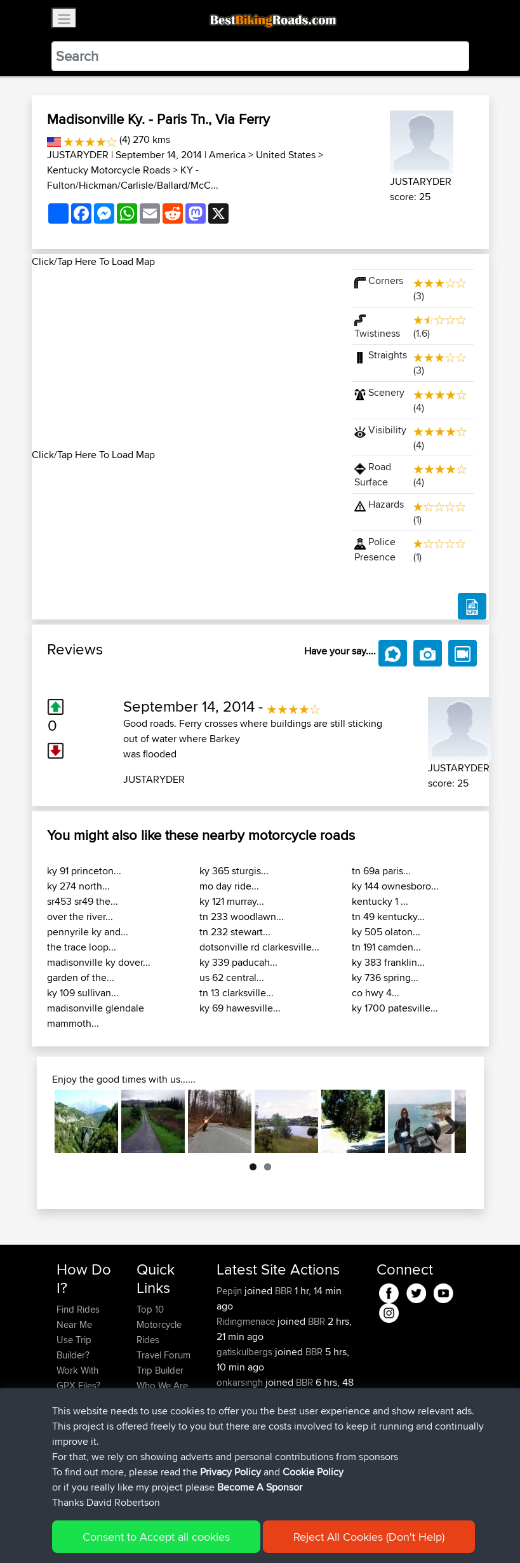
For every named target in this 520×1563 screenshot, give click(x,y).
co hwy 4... (375, 992)
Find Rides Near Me (78, 1316)
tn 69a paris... (381, 870)
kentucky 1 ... (380, 901)
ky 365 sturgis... (234, 870)
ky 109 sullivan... (83, 992)
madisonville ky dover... (98, 962)
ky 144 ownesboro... (395, 886)
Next (447, 1121)
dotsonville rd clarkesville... (259, 947)
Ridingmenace (247, 1321)
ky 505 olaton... (386, 931)
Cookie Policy (290, 1534)
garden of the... (80, 977)
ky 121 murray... (231, 901)
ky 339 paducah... (238, 962)
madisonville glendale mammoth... (95, 1016)
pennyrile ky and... (87, 931)
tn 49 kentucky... (388, 916)
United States (286, 154)
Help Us (153, 1416)
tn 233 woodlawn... (241, 916)
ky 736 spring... (385, 977)
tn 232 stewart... (234, 931)
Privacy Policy (227, 1534)
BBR (283, 1290)
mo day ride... (229, 886)
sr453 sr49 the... (82, 901)
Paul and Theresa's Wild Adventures (281, 1466)
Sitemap (175, 1534)
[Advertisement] (184, 358)
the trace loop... (81, 947)
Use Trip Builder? (74, 1347)
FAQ (65, 1461)
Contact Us (159, 1400)
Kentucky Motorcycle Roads (108, 170)
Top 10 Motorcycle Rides (159, 1324)
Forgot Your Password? (81, 1408)
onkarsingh (241, 1382)
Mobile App (241, 1458)
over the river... (80, 916)
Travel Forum (163, 1355)
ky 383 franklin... (388, 962)
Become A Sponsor (78, 1438)
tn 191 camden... (386, 947)
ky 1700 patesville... (395, 1008)
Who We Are (162, 1385)
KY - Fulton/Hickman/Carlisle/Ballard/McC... (132, 178)
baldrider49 (242, 1443)
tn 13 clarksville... (236, 992)
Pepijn (230, 1290)
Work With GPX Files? (78, 1377)
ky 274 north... (78, 886)
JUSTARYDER (78, 154)
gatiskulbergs (246, 1351)
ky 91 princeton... (84, 870)
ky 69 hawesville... (240, 1008)
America (227, 154)
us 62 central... (231, 977)
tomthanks (239, 1412)
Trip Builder (160, 1370)
